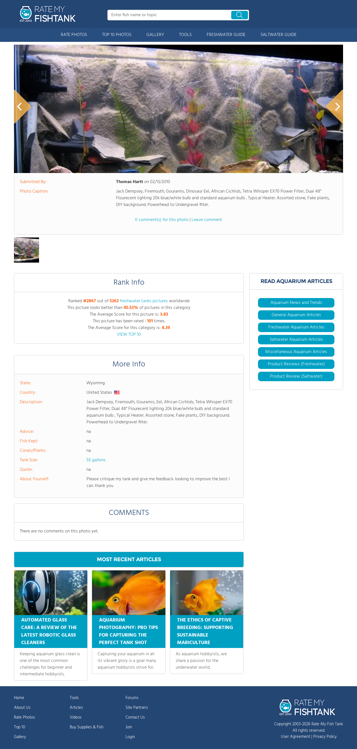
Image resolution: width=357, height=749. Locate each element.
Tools (74, 698)
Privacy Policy (325, 736)
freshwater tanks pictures (144, 301)
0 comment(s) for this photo (162, 220)
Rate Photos (24, 717)
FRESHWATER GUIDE (226, 35)
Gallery (20, 737)
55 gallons (96, 460)
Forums (132, 698)
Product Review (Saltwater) (296, 376)
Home (19, 698)
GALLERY (155, 35)
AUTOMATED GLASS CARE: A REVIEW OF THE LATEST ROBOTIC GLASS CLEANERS (49, 631)
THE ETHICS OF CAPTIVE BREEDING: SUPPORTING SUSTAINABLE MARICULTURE (205, 631)
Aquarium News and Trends (296, 302)
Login (130, 737)
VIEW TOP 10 (129, 334)
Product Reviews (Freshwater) (296, 364)
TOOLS (185, 35)
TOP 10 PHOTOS (116, 35)
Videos (75, 717)
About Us (22, 707)
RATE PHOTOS (74, 35)
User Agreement (295, 736)
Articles (76, 707)
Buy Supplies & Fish (86, 727)
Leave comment (207, 220)
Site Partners (137, 707)
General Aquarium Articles (296, 315)
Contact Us (135, 717)
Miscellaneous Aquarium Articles (296, 352)
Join (129, 727)
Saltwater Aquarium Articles (296, 339)
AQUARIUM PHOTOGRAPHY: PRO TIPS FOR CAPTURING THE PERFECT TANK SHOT (128, 631)
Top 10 (19, 727)
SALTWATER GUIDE (278, 35)
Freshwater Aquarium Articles (296, 327)
